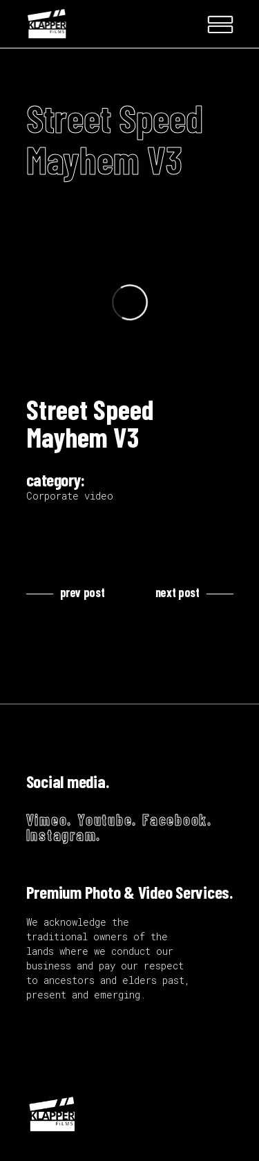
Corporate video (69, 495)
